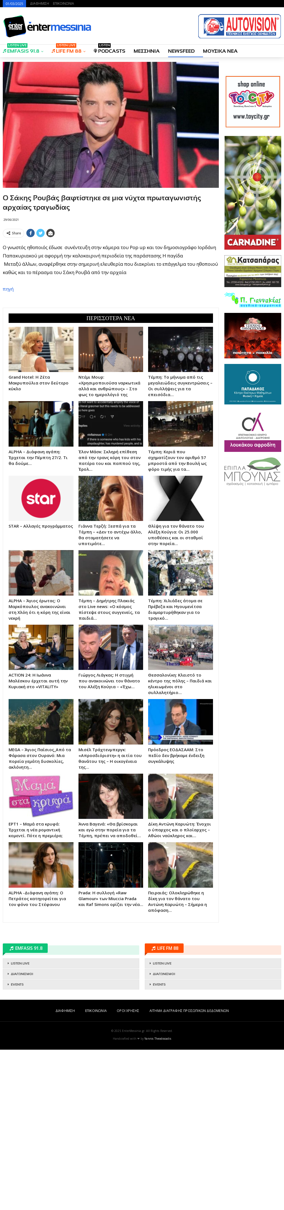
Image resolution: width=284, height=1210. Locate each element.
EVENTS (17, 1145)
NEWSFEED (181, 51)
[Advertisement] (111, 279)
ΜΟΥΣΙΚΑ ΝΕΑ (220, 51)
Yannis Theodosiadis (157, 1199)
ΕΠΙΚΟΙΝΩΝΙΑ (63, 3)
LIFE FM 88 (67, 49)
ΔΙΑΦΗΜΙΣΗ (39, 3)
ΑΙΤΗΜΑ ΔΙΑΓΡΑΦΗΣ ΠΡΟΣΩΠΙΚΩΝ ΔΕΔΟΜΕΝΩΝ (189, 1171)
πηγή (8, 369)
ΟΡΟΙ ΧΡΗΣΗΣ (128, 1171)
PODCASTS (109, 49)
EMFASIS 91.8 (21, 49)
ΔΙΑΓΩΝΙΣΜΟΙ (22, 1134)
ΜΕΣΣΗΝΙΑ (147, 51)
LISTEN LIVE (20, 1124)
